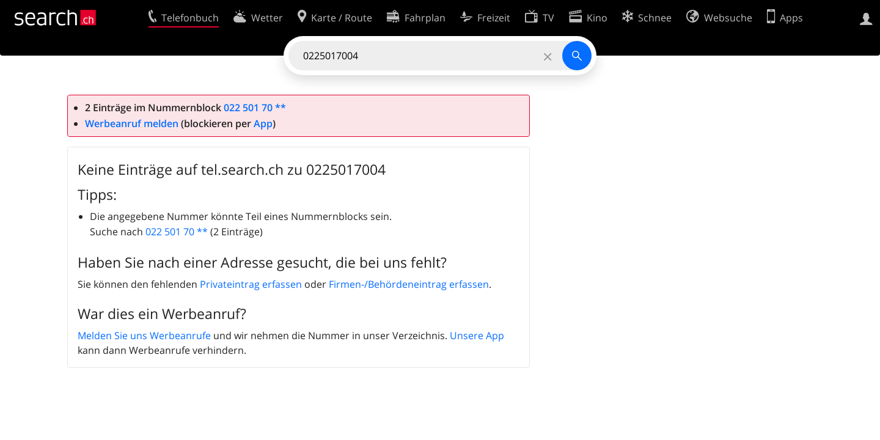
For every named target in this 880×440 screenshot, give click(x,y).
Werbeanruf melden (131, 123)
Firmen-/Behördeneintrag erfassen (409, 284)
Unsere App (477, 335)
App (263, 123)
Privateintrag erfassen (251, 284)
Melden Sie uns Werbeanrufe (144, 335)
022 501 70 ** (255, 107)
